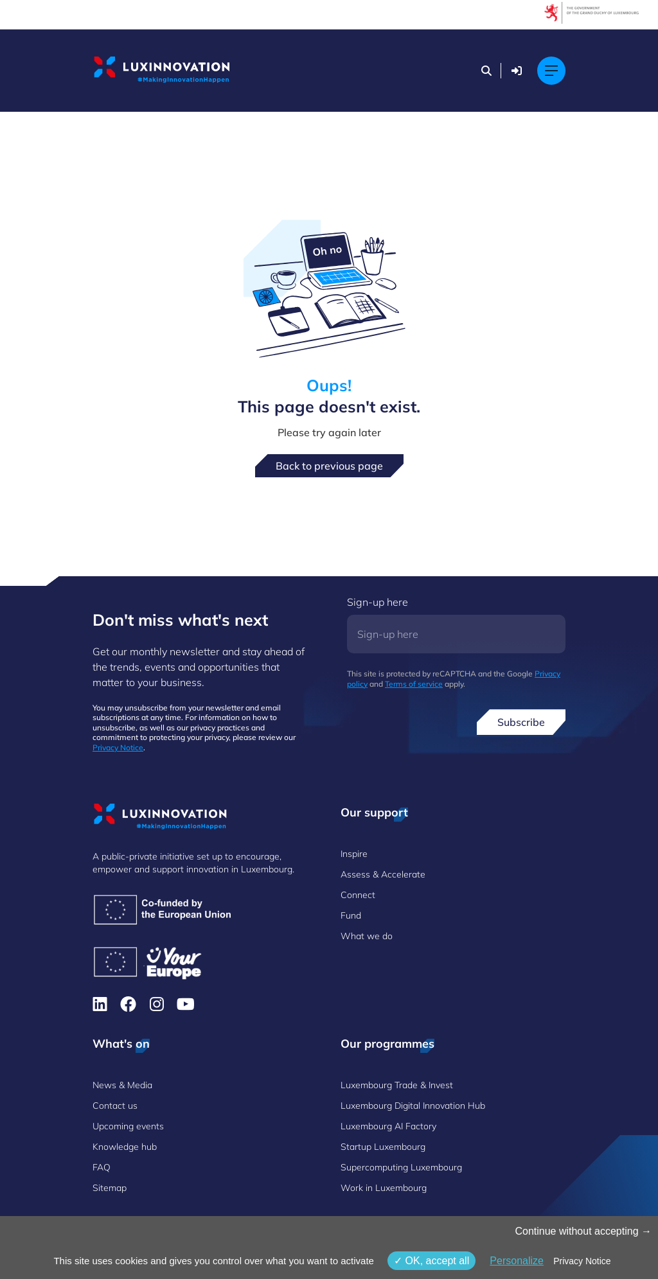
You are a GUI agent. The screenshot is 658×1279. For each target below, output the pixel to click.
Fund (351, 915)
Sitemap (110, 1188)
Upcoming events (128, 1126)
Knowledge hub (125, 1146)
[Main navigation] (551, 71)
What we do (367, 936)
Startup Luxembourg (383, 1146)
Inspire (354, 854)
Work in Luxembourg (384, 1188)
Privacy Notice (118, 747)
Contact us (115, 1105)
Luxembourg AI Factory (388, 1126)
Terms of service (414, 684)
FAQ (102, 1167)
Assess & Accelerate (383, 874)
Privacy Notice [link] (581, 1261)
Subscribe (521, 722)
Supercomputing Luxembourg (401, 1167)
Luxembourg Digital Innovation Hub (413, 1105)
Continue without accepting (583, 1231)
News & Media (122, 1085)
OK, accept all (431, 1260)
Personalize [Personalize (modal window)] (517, 1260)
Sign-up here (377, 601)
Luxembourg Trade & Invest (397, 1085)
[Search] (486, 70)
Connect (358, 895)
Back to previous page (329, 465)
